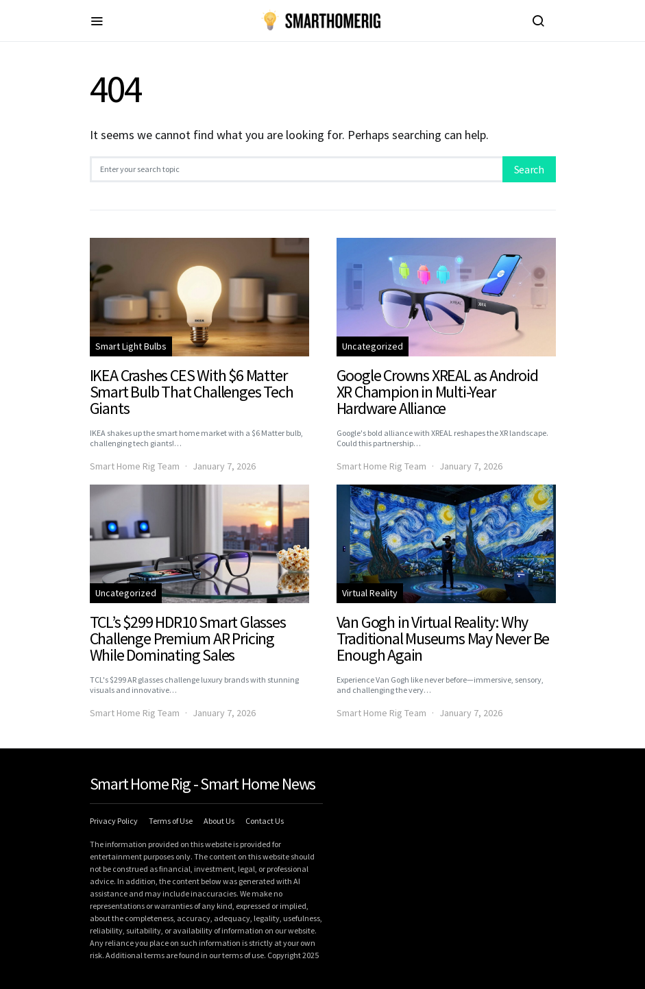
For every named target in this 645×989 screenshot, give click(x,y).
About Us (219, 821)
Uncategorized (372, 346)
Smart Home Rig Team (135, 466)
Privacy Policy (114, 821)
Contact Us (264, 821)
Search (529, 169)
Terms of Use (171, 821)
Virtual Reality (370, 593)
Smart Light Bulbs (131, 346)
